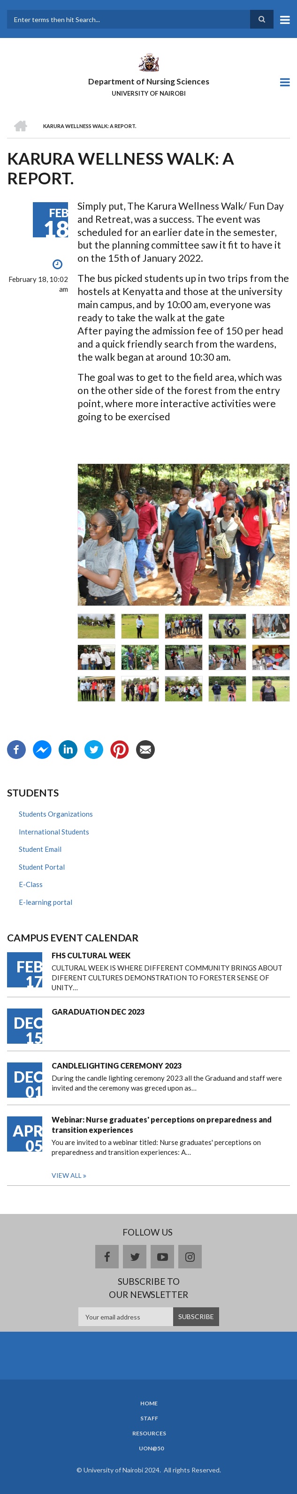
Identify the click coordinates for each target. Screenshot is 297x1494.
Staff (149, 1418)
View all (67, 1175)
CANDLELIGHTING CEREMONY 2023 (117, 1065)
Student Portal (42, 867)
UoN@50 (151, 1448)
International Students (54, 831)
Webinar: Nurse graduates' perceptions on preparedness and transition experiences (162, 1124)
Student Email (40, 849)
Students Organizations (56, 814)
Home (149, 1403)
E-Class (31, 884)
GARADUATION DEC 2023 (98, 1011)
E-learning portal (45, 902)
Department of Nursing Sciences (148, 81)
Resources (149, 1433)
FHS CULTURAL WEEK (91, 955)
